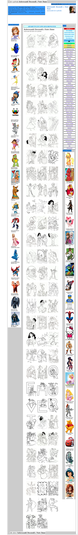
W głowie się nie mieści (69, 139)
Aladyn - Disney (69, 51)
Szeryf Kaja (69, 132)
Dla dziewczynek (69, 36)
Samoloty (69, 128)
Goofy (69, 67)
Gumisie (69, 69)
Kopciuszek (69, 89)
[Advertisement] (42, 19)
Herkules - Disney (69, 71)
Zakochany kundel (69, 141)
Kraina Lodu (69, 96)
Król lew (69, 92)
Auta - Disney (69, 56)
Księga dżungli (69, 101)
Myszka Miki (69, 114)
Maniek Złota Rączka (69, 107)
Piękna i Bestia (69, 116)
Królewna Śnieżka (69, 98)
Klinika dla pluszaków (69, 87)
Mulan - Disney (69, 112)
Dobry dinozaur (69, 62)
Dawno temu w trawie (69, 60)
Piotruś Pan (69, 119)
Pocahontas (69, 121)
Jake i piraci (69, 76)
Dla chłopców (69, 38)
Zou (69, 145)
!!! (69, 29)
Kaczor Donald (69, 85)
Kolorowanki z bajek (69, 34)
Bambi (69, 58)
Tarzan (69, 134)
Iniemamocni (69, 74)
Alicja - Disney (69, 53)
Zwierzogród (69, 148)
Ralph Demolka (69, 125)
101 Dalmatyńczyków (69, 49)
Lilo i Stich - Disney (69, 103)
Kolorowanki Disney (69, 32)
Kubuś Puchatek (69, 94)
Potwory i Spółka (69, 123)
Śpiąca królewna (69, 130)
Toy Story (69, 136)
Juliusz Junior (69, 80)
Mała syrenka (69, 105)
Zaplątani (69, 143)
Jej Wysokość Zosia (69, 78)
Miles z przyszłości (69, 110)
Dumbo (69, 83)
